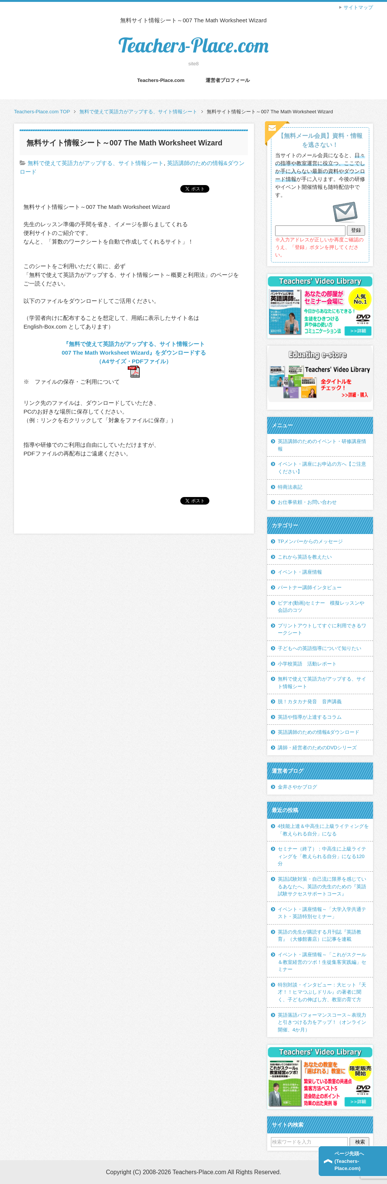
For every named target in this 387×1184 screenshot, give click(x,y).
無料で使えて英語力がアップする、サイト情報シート (96, 163)
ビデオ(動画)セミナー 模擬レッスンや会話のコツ (321, 606)
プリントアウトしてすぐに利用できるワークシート (322, 629)
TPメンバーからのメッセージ (310, 541)
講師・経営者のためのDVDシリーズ (317, 747)
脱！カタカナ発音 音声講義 (310, 701)
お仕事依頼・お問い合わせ (307, 502)
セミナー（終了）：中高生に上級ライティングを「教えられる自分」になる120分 (322, 856)
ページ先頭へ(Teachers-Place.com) (349, 1161)
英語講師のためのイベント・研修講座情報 (322, 445)
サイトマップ (358, 7)
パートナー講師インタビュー (310, 587)
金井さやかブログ (297, 787)
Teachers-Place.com (193, 45)
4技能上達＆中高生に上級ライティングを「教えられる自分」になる (323, 830)
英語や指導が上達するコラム (310, 717)
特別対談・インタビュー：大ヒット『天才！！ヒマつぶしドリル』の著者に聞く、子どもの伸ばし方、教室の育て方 (322, 992)
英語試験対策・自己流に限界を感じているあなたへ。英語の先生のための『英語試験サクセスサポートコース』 (322, 886)
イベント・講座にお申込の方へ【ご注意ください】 (322, 467)
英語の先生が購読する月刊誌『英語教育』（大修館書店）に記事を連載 (319, 935)
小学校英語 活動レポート (307, 664)
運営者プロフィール (228, 80)
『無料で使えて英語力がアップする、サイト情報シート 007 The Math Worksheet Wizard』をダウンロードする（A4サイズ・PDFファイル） (136, 352)
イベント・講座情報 (300, 572)
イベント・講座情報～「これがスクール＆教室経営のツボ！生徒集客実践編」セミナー (322, 962)
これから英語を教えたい (305, 557)
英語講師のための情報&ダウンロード (319, 732)
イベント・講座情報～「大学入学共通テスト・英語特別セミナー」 (322, 913)
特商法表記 (290, 487)
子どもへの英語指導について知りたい (319, 648)
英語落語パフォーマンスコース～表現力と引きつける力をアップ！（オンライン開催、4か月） (322, 1022)
